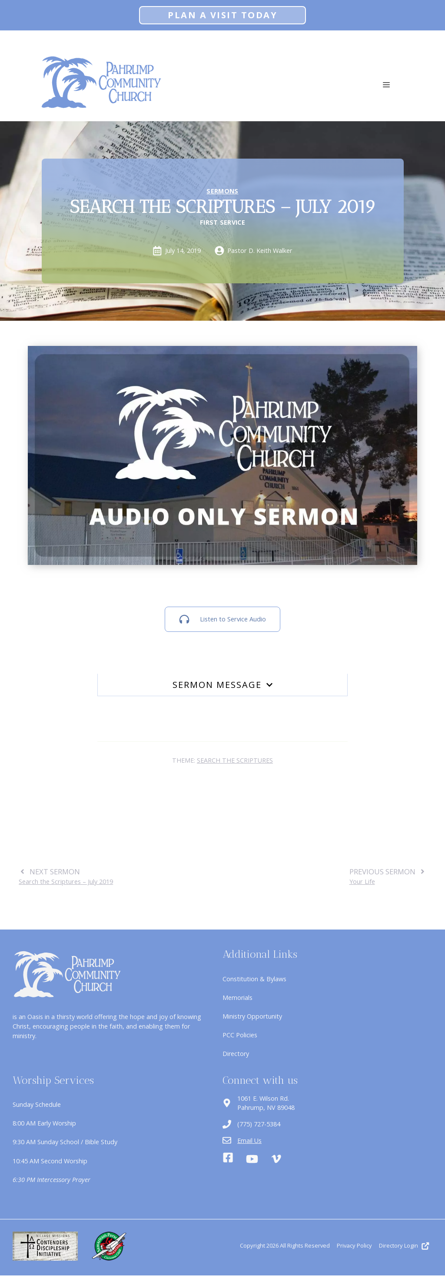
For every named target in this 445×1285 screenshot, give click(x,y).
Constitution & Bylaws (254, 979)
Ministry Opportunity (252, 1016)
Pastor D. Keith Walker (259, 250)
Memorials (237, 997)
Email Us (249, 1140)
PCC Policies (239, 1035)
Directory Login (398, 1245)
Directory (235, 1053)
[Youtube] (252, 1159)
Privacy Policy (354, 1245)
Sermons (222, 191)
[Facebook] (227, 1158)
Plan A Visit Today (222, 15)
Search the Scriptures (235, 760)
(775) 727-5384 (258, 1124)
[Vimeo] (276, 1158)
